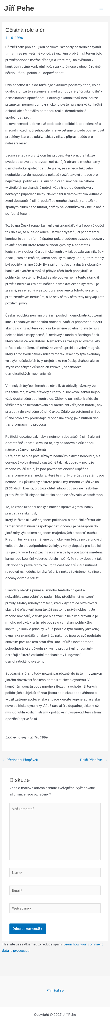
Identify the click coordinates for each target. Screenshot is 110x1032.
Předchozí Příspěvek (20, 760)
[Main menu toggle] (101, 8)
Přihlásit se (55, 990)
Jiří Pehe (19, 8)
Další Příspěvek (94, 760)
